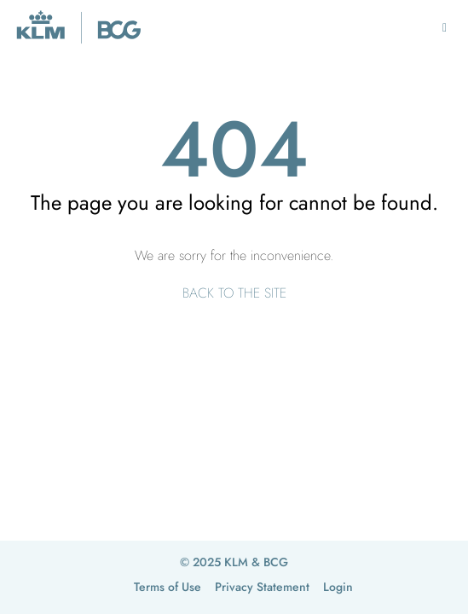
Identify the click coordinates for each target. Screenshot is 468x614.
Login (338, 587)
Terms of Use (167, 587)
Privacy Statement (262, 587)
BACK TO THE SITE (234, 293)
